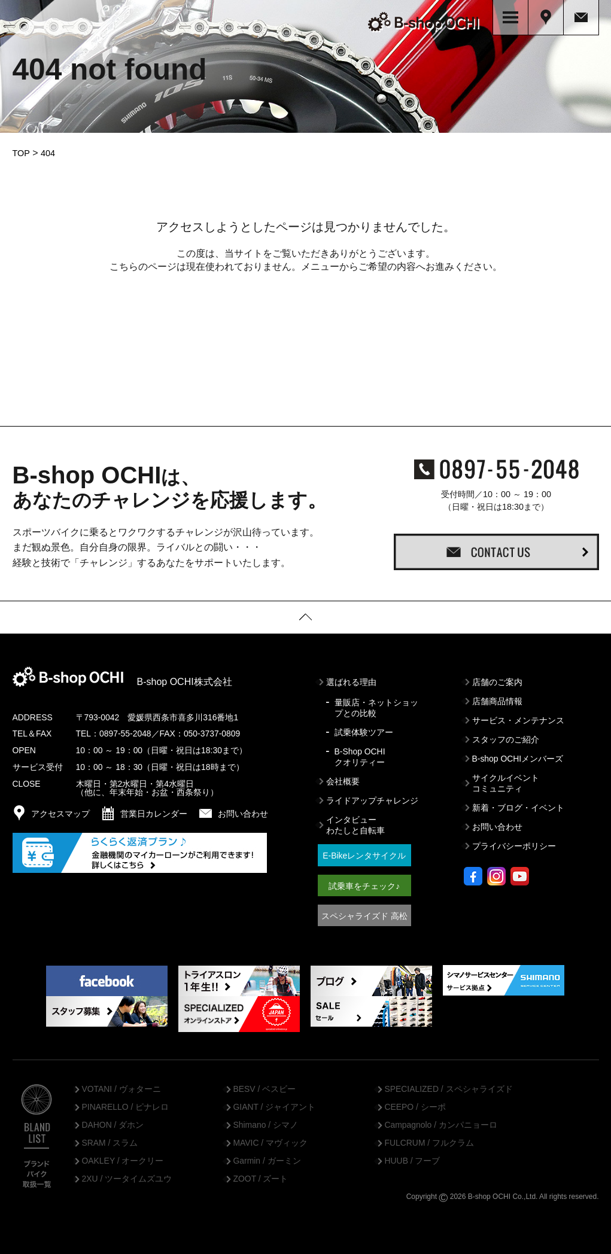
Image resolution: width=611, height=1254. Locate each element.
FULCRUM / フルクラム (430, 1139)
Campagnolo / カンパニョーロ (441, 1121)
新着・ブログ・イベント (518, 804)
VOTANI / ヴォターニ (121, 1085)
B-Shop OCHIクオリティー (360, 752)
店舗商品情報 (497, 697)
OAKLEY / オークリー (123, 1157)
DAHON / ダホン (113, 1121)
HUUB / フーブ (412, 1157)
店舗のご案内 (497, 678)
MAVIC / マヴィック (270, 1139)
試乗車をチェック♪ (364, 882)
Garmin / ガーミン (267, 1157)
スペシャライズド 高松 (364, 912)
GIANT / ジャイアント (274, 1103)
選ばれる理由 (351, 678)
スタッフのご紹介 (505, 735)
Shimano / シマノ (265, 1121)
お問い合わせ (497, 823)
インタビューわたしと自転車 (355, 821)
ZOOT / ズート (260, 1175)
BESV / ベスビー (264, 1085)
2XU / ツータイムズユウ (127, 1175)
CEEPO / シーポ (415, 1103)
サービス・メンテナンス (518, 716)
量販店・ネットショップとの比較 (376, 703)
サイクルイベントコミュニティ (505, 779)
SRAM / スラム (110, 1139)
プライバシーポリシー (514, 842)
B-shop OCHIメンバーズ (518, 754)
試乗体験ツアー (364, 728)
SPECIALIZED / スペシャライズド (449, 1085)
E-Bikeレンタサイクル (364, 852)
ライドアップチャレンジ (372, 797)
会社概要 (343, 777)
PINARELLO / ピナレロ (125, 1103)
